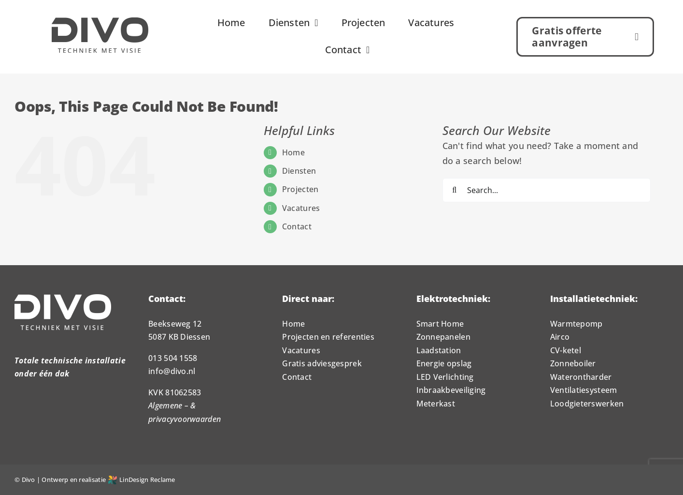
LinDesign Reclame (141, 479)
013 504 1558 (172, 358)
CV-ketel (565, 350)
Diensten (299, 170)
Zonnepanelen (443, 336)
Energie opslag (444, 363)
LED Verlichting (445, 377)
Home (293, 152)
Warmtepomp (576, 323)
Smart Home (440, 323)
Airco (559, 336)
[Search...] (546, 190)
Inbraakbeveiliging (451, 390)
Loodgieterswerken (587, 403)
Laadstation (438, 350)
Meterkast (435, 403)
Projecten (300, 189)
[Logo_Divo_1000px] (100, 22)
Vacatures (301, 208)
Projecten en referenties (328, 336)
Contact (297, 226)
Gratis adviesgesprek (321, 363)
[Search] (454, 190)
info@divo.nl (171, 371)
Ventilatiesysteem (583, 390)
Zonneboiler (573, 363)
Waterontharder (581, 377)
